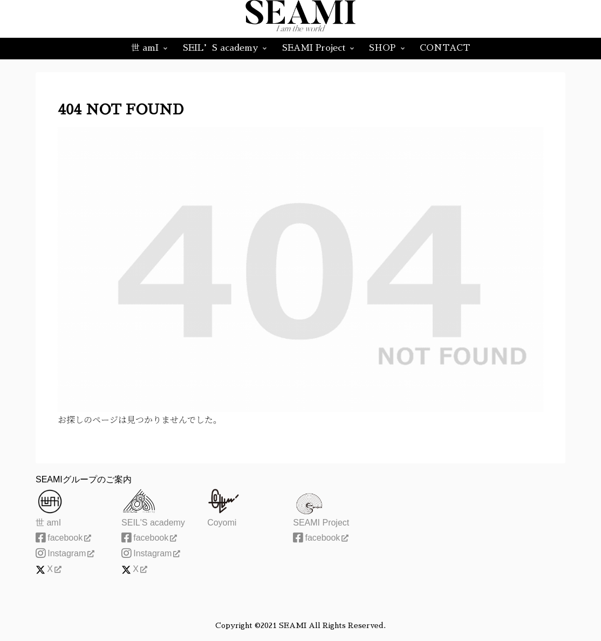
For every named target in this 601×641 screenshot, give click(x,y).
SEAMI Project (321, 522)
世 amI (48, 522)
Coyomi (221, 522)
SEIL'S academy (153, 522)
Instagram (65, 553)
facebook (63, 537)
